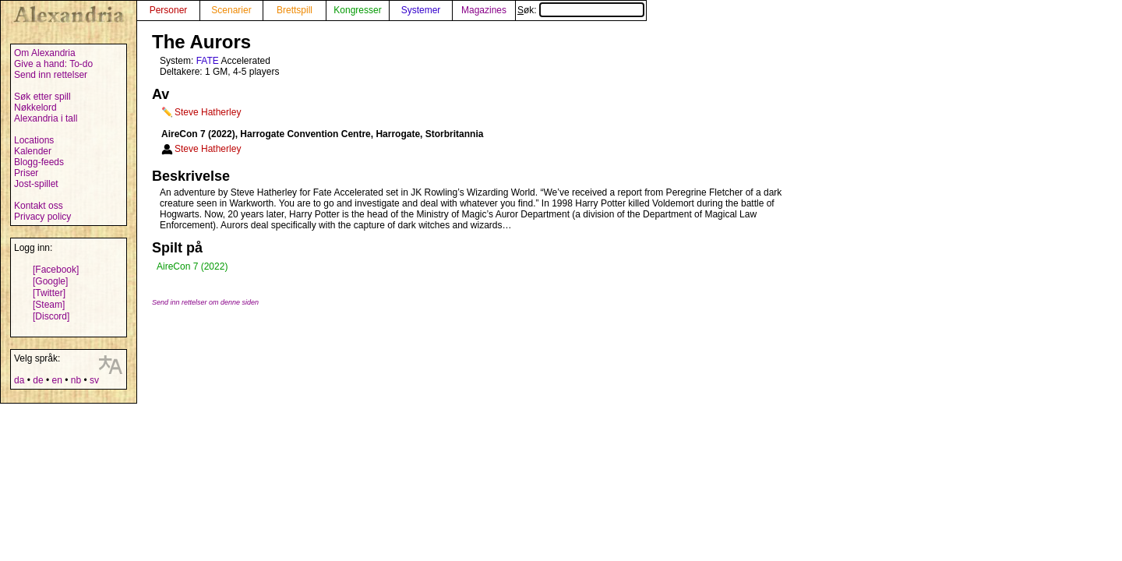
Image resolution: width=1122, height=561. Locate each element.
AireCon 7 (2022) (192, 266)
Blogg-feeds (39, 162)
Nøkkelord (35, 107)
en (56, 380)
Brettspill (294, 10)
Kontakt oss (38, 205)
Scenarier (231, 10)
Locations (34, 140)
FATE (207, 60)
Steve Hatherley (208, 112)
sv (94, 380)
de (38, 380)
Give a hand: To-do (53, 63)
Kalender (32, 151)
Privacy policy (42, 216)
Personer (169, 10)
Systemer (421, 10)
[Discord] (51, 316)
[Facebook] (56, 269)
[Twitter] (49, 293)
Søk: (580, 10)
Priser (26, 173)
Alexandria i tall (45, 118)
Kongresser (357, 10)
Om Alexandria (45, 53)
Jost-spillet (36, 183)
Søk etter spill (42, 96)
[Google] (50, 281)
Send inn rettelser (50, 74)
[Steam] (49, 304)
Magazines (483, 10)
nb (76, 380)
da (19, 380)
